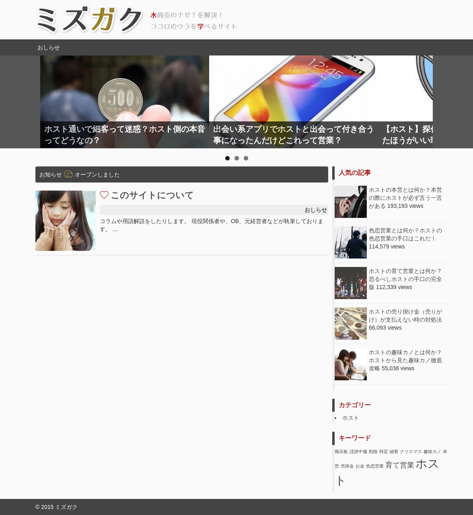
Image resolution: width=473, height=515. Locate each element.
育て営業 (399, 465)
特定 (383, 451)
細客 (394, 451)
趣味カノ (432, 451)
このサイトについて (152, 195)
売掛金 (347, 466)
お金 (360, 466)
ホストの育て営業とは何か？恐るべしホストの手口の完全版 (405, 279)
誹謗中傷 (358, 451)
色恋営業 (375, 466)
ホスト (350, 417)
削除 (373, 451)
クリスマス (411, 451)
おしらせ (315, 210)
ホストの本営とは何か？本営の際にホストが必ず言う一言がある (405, 198)
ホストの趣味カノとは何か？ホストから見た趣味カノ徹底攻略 (405, 360)
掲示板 (341, 451)
